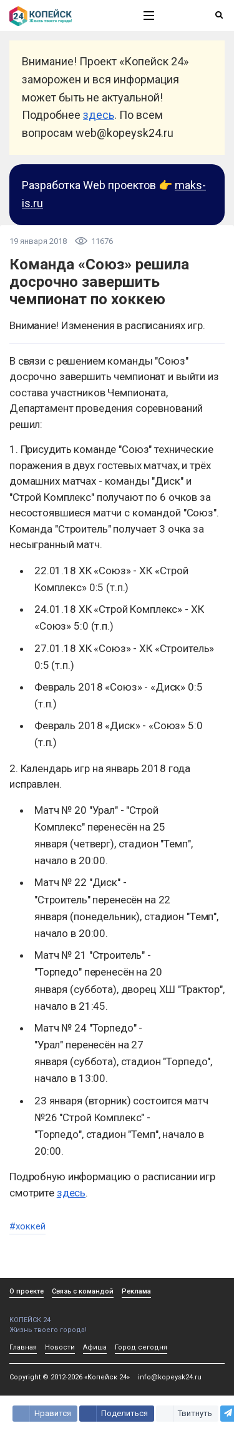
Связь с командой (83, 1291)
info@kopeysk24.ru (170, 1377)
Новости (60, 1347)
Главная (23, 1347)
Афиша (95, 1347)
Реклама (136, 1291)
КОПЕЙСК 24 (63, 1315)
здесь (98, 114)
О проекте (26, 1291)
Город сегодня (141, 1347)
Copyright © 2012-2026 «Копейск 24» (69, 1377)
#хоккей (27, 1226)
